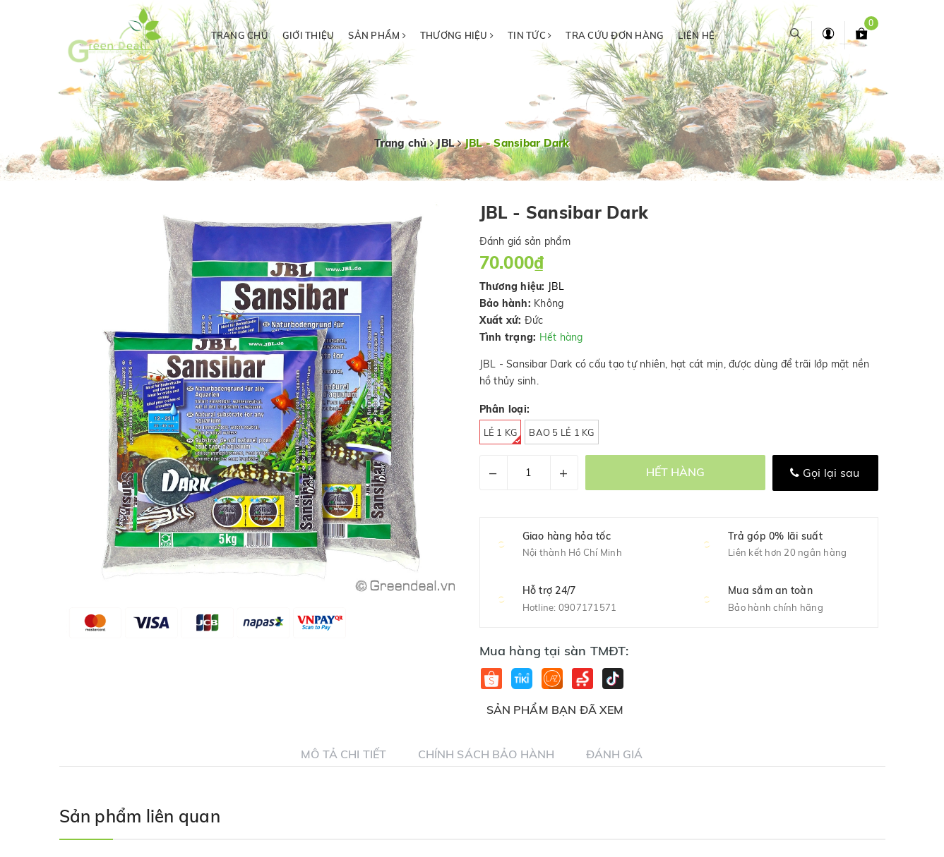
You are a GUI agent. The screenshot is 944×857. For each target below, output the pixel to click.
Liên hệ (696, 35)
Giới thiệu (308, 35)
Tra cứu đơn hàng (615, 35)
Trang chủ (239, 35)
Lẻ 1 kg (503, 435)
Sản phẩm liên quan (139, 816)
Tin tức (529, 35)
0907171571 (587, 607)
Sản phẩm (377, 35)
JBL (556, 286)
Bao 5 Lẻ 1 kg (561, 432)
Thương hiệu (457, 35)
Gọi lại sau (824, 473)
